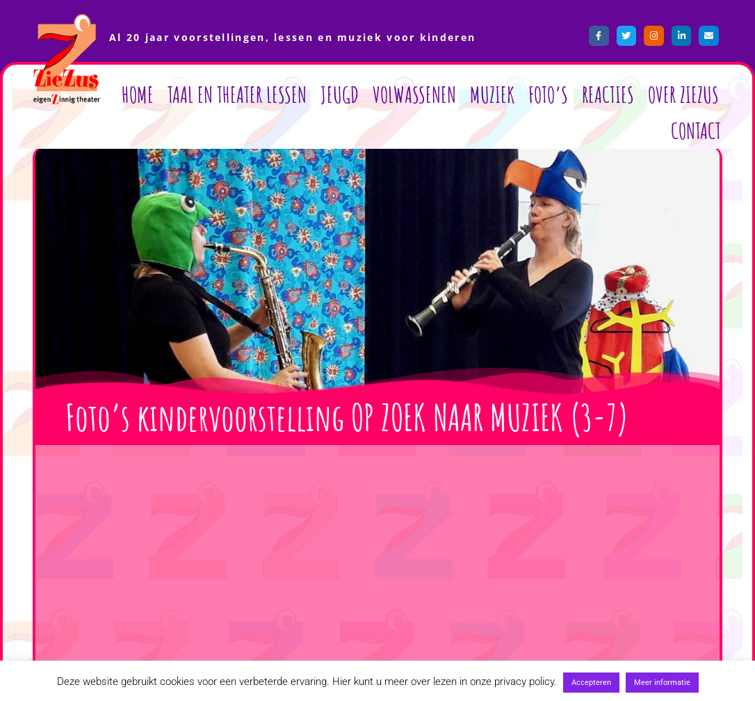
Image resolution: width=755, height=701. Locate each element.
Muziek (492, 94)
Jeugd (339, 94)
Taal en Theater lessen (237, 94)
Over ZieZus (683, 94)
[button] (380, 460)
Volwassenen (414, 94)
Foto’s (548, 94)
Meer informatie (662, 682)
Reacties (608, 94)
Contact (696, 130)
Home (138, 94)
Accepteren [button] (591, 682)
